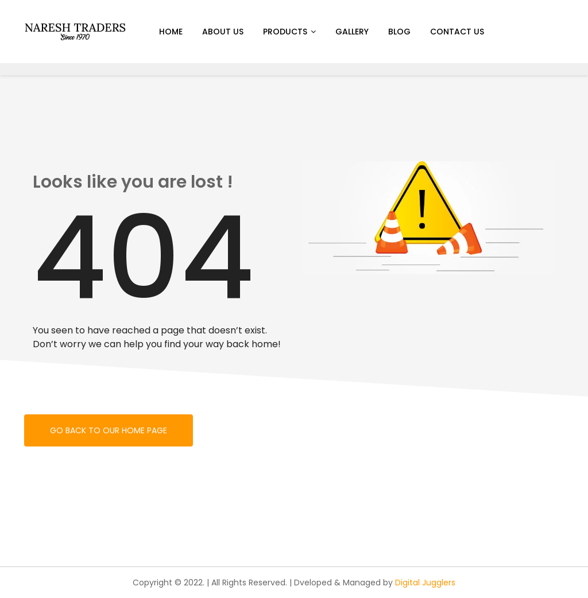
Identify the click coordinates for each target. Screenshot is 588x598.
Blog (399, 31)
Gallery (352, 31)
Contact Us (457, 31)
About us (222, 31)
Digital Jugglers (425, 582)
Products (285, 31)
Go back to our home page (108, 430)
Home (171, 31)
